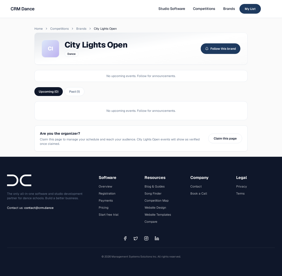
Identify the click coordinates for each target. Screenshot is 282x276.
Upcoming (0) (48, 92)
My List (250, 9)
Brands (229, 8)
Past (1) (74, 92)
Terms (240, 193)
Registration (107, 193)
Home (38, 29)
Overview (105, 186)
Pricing (103, 208)
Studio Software (171, 8)
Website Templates (158, 215)
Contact (196, 186)
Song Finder (153, 193)
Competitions (204, 8)
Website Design (155, 208)
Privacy (241, 186)
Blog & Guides (155, 186)
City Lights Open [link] (105, 29)
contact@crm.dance (39, 208)
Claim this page (225, 138)
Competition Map (157, 200)
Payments (106, 200)
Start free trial (109, 215)
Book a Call (198, 193)
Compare (151, 222)
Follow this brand (220, 49)
